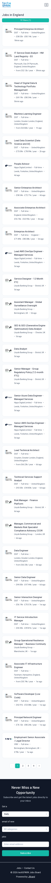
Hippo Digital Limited (23, 167)
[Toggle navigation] (46, 4)
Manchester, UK (20, 651)
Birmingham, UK (21, 313)
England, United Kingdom (24, 215)
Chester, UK (40, 332)
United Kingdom (38, 33)
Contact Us (29, 868)
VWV (16, 744)
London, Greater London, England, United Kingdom (28, 122)
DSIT (16, 33)
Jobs (18, 868)
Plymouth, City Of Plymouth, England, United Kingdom (26, 65)
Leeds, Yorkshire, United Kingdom (28, 171)
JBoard (31, 876)
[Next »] (39, 766)
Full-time (25, 33)
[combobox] (25, 814)
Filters (25, 20)
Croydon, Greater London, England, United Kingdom (29, 459)
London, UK (40, 534)
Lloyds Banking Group (23, 286)
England (34, 235)
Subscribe (25, 853)
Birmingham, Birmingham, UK (26, 748)
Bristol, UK (39, 286)
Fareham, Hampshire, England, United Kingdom (27, 676)
